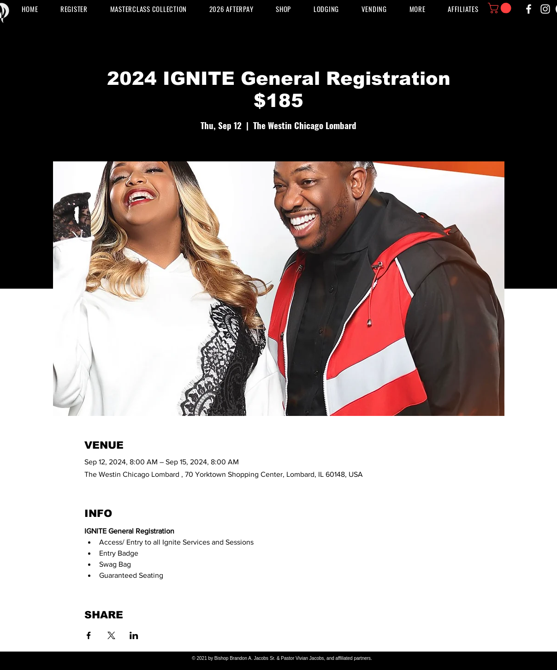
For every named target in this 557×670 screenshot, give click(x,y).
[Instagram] (545, 9)
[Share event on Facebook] (88, 635)
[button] (374, 8)
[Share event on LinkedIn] (134, 635)
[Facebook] (528, 9)
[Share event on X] (111, 635)
